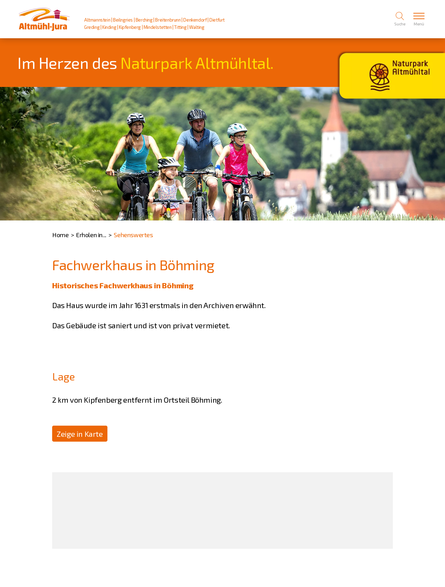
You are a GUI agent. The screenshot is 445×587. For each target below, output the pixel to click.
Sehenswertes (133, 235)
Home (60, 235)
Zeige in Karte (80, 433)
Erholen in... (91, 235)
